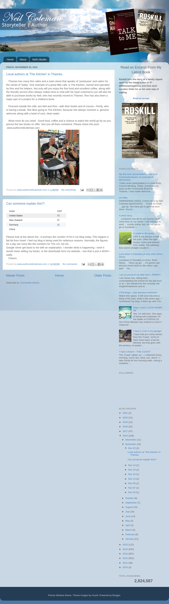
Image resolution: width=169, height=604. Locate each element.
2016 (125, 435)
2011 (125, 563)
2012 (125, 558)
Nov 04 (132, 492)
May (127, 520)
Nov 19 (132, 469)
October (129, 498)
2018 (125, 426)
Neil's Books (39, 59)
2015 (125, 544)
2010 (125, 567)
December (131, 439)
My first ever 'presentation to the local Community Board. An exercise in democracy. (138, 177)
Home (10, 59)
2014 (125, 549)
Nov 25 (132, 448)
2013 (125, 553)
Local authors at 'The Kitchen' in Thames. (34, 74)
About (23, 59)
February (130, 534)
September (131, 502)
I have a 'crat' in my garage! (147, 331)
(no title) (123, 197)
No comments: (69, 190)
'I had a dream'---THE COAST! (135, 351)
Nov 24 (132, 465)
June (128, 516)
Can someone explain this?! (25, 203)
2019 (125, 422)
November (131, 444)
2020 (125, 417)
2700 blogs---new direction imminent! (138, 292)
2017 (125, 431)
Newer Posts (15, 275)
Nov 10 (132, 479)
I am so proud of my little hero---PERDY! (140, 274)
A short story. (125, 215)
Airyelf (95, 595)
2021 (125, 413)
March (128, 530)
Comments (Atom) (29, 282)
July (127, 511)
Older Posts (102, 275)
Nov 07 (132, 488)
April (128, 525)
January (129, 539)
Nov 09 (132, 483)
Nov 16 (132, 474)
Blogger (116, 595)
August (129, 507)
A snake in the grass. (144, 233)
